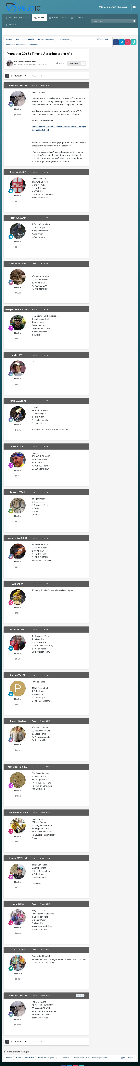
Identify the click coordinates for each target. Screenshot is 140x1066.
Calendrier (78, 18)
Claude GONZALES (18, 264)
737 (17, 201)
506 (18, 613)
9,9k (18, 384)
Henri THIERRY (18, 950)
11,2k (18, 430)
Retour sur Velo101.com (19, 18)
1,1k (17, 659)
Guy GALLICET (18, 446)
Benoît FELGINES (18, 629)
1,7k (17, 888)
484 (18, 933)
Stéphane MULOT (18, 172)
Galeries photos (59, 18)
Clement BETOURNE (17, 858)
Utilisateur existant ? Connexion (114, 7)
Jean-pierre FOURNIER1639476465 (21, 309)
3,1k (17, 567)
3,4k (18, 293)
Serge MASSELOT (17, 401)
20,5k (17, 115)
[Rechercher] (105, 21)
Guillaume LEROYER (27, 62)
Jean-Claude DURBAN (18, 767)
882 (18, 796)
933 (18, 339)
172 (17, 979)
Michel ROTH (18, 355)
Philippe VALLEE (17, 675)
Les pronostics (40, 64)
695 (18, 476)
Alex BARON (17, 584)
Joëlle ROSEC (17, 904)
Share (60, 63)
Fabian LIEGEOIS (17, 492)
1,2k (18, 247)
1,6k (18, 522)
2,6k (18, 750)
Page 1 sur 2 (38, 76)
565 (18, 842)
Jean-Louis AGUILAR (18, 538)
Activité (12, 25)
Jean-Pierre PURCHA (18, 812)
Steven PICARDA (18, 721)
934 (18, 705)
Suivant (18, 76)
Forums (40, 18)
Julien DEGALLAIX (17, 218)
